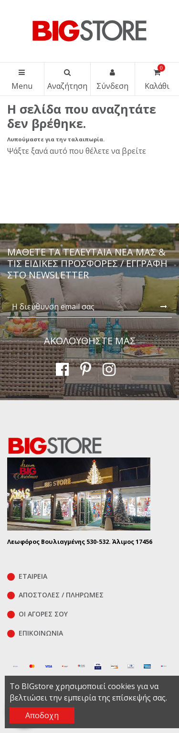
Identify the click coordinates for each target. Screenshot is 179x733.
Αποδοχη (42, 715)
